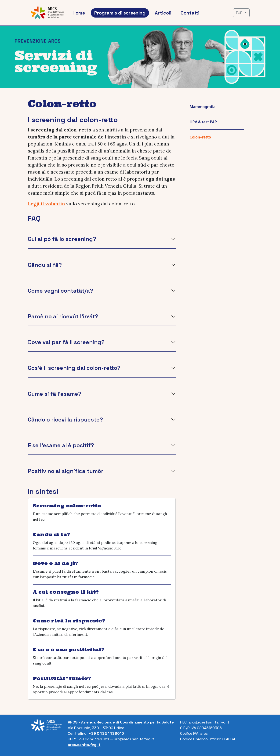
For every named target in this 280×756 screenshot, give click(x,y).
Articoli (163, 13)
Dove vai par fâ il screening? (66, 342)
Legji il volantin (46, 204)
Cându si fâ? (45, 265)
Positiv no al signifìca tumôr (65, 471)
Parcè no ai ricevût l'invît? (63, 316)
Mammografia (203, 106)
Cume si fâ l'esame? (54, 393)
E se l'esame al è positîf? (61, 445)
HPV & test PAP (203, 121)
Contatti (190, 13)
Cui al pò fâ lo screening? (62, 239)
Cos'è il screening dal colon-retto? (74, 367)
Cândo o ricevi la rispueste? (65, 419)
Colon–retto (200, 137)
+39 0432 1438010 (106, 733)
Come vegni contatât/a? (60, 290)
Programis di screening (119, 13)
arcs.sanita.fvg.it (84, 744)
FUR (240, 12)
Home (79, 13)
